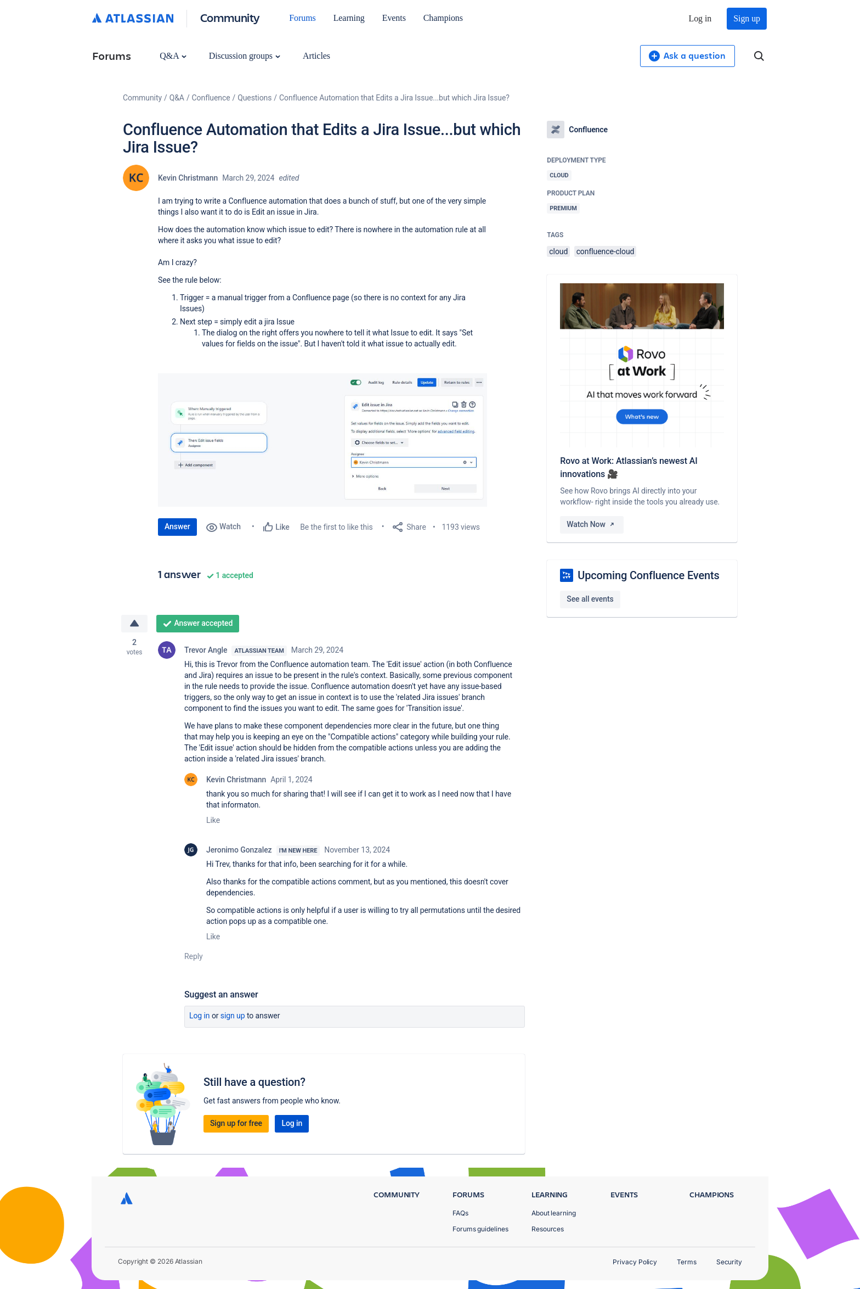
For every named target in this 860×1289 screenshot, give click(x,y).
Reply (193, 956)
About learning (553, 1213)
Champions (443, 18)
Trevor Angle (205, 650)
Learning (349, 18)
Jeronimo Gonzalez (239, 849)
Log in (700, 18)
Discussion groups (244, 55)
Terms (687, 1262)
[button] (322, 440)
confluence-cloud (605, 251)
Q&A (173, 55)
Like (213, 820)
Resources (547, 1229)
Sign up (746, 18)
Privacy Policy (635, 1262)
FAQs (460, 1213)
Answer (177, 526)
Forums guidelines (480, 1229)
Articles (316, 55)
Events (394, 18)
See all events (590, 599)
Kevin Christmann (188, 177)
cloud (558, 251)
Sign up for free (236, 1123)
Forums (302, 18)
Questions (254, 97)
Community (230, 17)
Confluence (211, 97)
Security (729, 1262)
